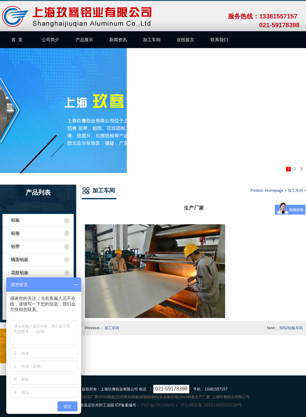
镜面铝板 (19, 259)
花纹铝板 (19, 273)
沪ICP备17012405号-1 (159, 405)
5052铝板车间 (291, 328)
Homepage (274, 190)
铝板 (15, 220)
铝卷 (15, 233)
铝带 (15, 246)
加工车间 (295, 190)
